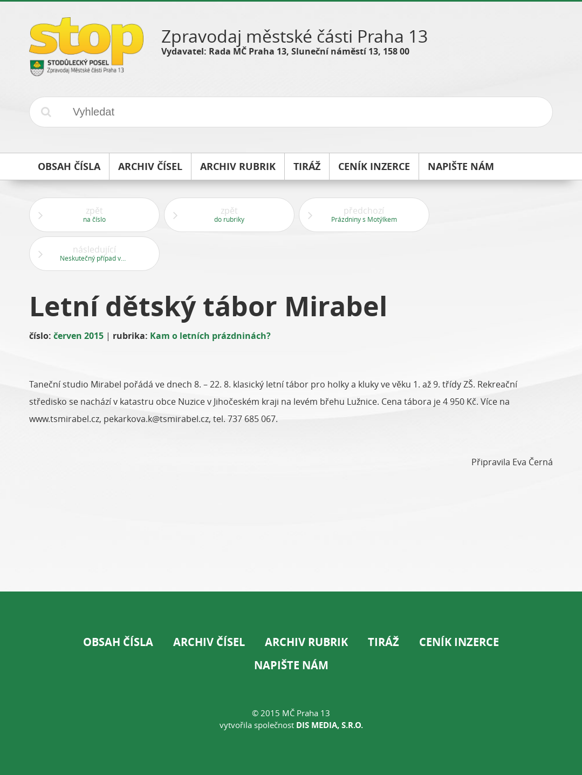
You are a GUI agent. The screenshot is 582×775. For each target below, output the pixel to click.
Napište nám (291, 665)
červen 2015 (78, 336)
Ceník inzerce (459, 642)
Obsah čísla (118, 642)
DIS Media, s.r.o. (329, 725)
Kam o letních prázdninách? (210, 336)
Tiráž (383, 642)
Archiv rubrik (306, 642)
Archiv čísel (209, 642)
